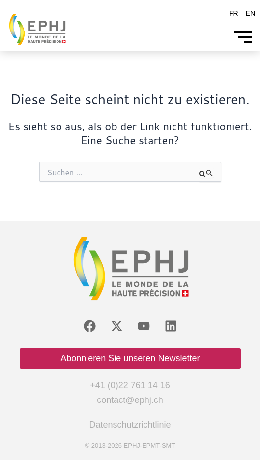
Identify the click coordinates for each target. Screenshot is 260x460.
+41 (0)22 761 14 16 (130, 385)
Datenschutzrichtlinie (130, 424)
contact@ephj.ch (130, 400)
